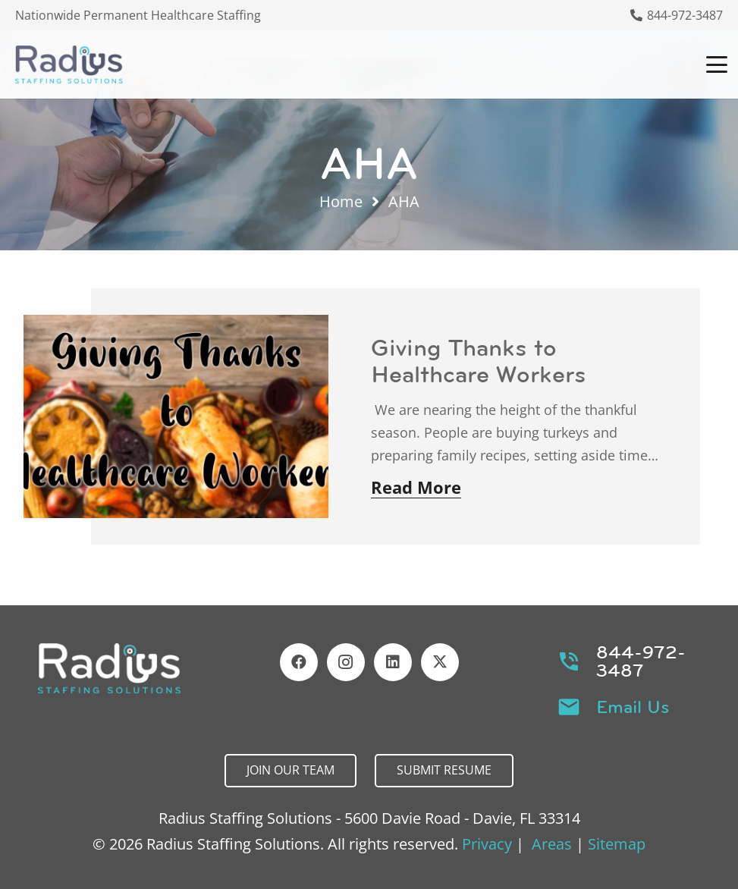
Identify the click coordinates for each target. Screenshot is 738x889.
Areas (552, 844)
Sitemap (616, 844)
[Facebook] (299, 662)
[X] (440, 662)
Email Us (633, 707)
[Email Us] (576, 707)
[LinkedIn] (393, 662)
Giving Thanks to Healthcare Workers (478, 361)
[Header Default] (69, 64)
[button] (717, 64)
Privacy (487, 844)
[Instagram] (346, 662)
